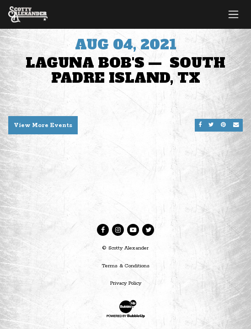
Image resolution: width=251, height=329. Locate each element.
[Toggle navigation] (233, 14)
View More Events (43, 125)
